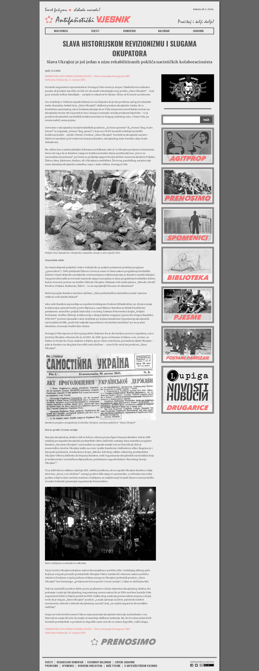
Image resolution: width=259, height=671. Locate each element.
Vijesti (95, 31)
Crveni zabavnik (125, 658)
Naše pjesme (113, 662)
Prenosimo (51, 662)
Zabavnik (198, 31)
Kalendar (164, 31)
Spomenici (68, 662)
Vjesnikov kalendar (99, 658)
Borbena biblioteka (90, 662)
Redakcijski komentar (70, 658)
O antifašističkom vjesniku (140, 662)
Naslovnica (61, 31)
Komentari (129, 31)
